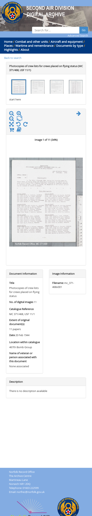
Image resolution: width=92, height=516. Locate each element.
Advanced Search (78, 35)
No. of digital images (21, 302)
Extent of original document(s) (19, 322)
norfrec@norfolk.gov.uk (31, 492)
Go (83, 30)
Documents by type (69, 46)
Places (8, 46)
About (25, 50)
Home (8, 42)
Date (12, 335)
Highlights (11, 50)
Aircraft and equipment (67, 42)
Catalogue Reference (21, 309)
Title (11, 283)
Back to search (12, 58)
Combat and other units (31, 42)
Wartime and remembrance (34, 46)
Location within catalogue (24, 342)
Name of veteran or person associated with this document (23, 357)
